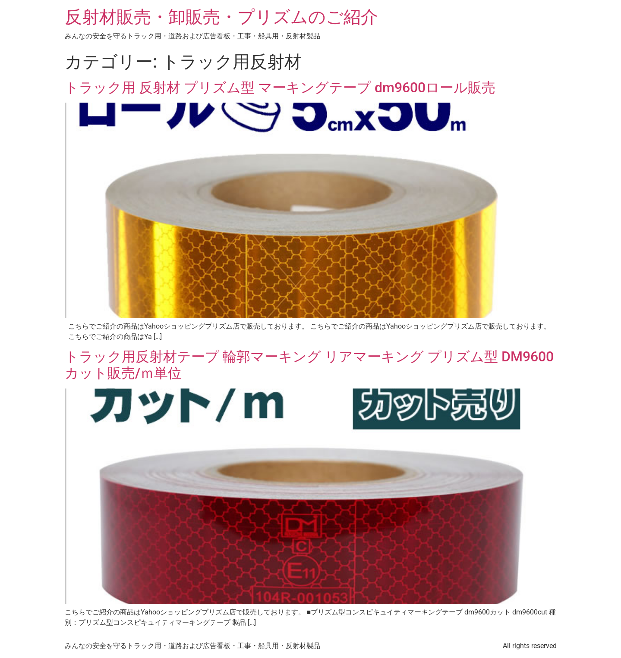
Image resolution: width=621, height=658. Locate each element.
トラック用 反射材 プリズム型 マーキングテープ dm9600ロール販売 (280, 87)
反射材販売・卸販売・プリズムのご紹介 (221, 17)
